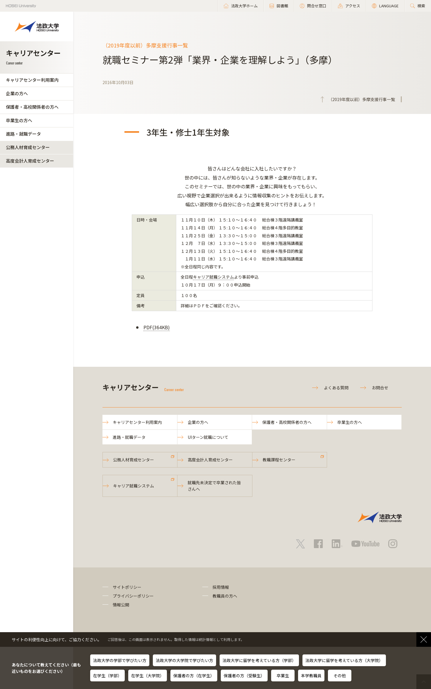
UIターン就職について (208, 437)
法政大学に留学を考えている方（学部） (259, 660)
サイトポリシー (127, 587)
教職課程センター (279, 460)
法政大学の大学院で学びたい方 (184, 660)
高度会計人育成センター (30, 161)
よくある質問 (336, 387)
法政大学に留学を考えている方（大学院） (344, 660)
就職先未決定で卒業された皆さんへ (214, 486)
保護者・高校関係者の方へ (32, 107)
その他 (339, 675)
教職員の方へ (225, 596)
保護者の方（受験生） (244, 675)
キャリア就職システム (213, 277)
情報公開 (121, 605)
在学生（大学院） (147, 675)
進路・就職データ (23, 134)
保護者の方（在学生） (193, 675)
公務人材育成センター (28, 147)
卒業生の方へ (19, 120)
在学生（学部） (107, 675)
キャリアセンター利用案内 (32, 80)
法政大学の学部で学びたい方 (119, 660)
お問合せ (380, 387)
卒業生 (283, 675)
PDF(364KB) (156, 327)
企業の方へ (17, 93)
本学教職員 (311, 675)
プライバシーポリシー (133, 596)
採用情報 (221, 587)
